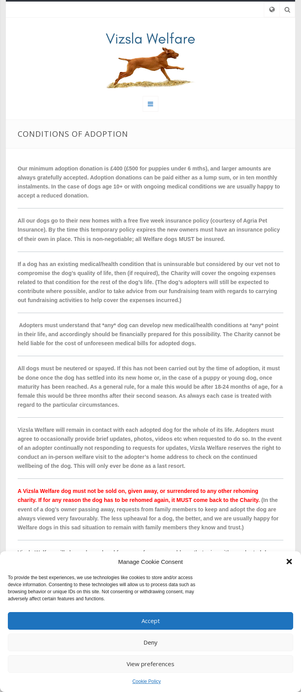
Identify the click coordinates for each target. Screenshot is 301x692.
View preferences (150, 664)
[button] (289, 561)
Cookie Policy (146, 681)
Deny (150, 642)
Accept (150, 621)
